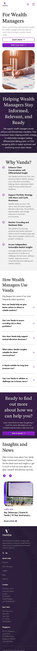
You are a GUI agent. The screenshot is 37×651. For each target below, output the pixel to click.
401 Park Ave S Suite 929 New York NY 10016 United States (7, 616)
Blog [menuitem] (3, 575)
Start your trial (17, 45)
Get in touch (17, 433)
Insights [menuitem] (4, 571)
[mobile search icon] (28, 4)
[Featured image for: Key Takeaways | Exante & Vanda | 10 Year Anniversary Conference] (18, 494)
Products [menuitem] (5, 562)
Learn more (17, 39)
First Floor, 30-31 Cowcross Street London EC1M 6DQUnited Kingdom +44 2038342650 (8, 595)
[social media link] (3, 553)
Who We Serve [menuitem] (7, 566)
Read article (9, 521)
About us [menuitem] (5, 579)
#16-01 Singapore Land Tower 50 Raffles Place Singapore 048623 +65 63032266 (9, 636)
